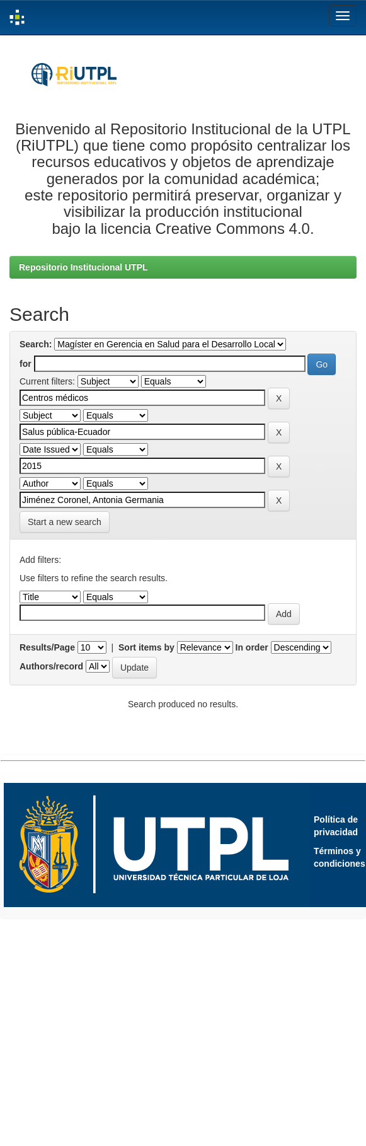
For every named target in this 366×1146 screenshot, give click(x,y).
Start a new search (64, 522)
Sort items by (146, 647)
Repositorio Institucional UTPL (83, 267)
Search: (36, 344)
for (25, 364)
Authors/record (51, 666)
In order (252, 647)
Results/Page (47, 647)
